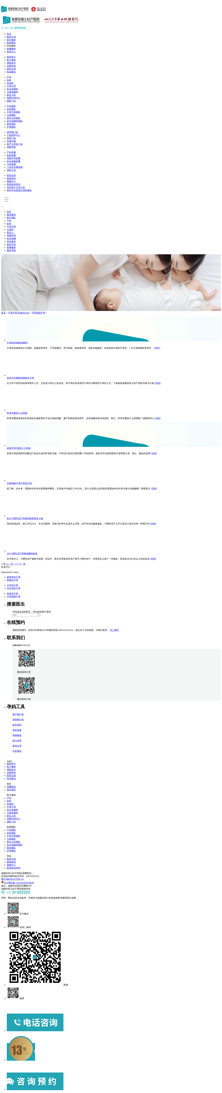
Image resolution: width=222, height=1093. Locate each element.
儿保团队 (11, 115)
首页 (9, 34)
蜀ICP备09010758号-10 (12, 879)
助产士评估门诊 (15, 144)
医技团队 (11, 124)
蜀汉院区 (11, 790)
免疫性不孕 (12, 593)
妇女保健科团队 (15, 121)
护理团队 (11, 127)
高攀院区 (11, 787)
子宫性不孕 (12, 585)
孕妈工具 (11, 170)
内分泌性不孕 (13, 588)
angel (9, 761)
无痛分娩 (11, 141)
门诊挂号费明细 (15, 167)
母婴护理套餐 (13, 158)
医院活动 (11, 175)
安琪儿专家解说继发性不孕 (20, 378)
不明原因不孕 (38, 313)
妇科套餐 (11, 155)
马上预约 (114, 630)
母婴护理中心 (13, 98)
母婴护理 (11, 235)
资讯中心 (11, 52)
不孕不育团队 (13, 112)
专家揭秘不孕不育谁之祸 (19, 483)
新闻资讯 (11, 178)
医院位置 (11, 69)
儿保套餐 (11, 164)
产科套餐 (11, 152)
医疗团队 (11, 217)
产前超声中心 (13, 135)
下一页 (22, 564)
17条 (3, 564)
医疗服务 (11, 40)
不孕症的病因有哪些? (17, 343)
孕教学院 (11, 147)
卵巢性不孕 (12, 580)
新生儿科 (11, 95)
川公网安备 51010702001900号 (17, 883)
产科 (9, 77)
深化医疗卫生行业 (16, 187)
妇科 (9, 80)
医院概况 (11, 214)
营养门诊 (11, 138)
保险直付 (11, 63)
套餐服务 (11, 49)
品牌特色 (11, 66)
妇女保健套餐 (13, 161)
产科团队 (11, 106)
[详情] (157, 348)
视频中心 (11, 181)
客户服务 (11, 60)
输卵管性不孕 (13, 577)
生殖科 (10, 83)
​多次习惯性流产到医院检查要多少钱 (25, 518)
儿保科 (10, 229)
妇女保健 (11, 238)
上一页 (9, 564)
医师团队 (11, 43)
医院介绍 (11, 37)
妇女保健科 (12, 89)
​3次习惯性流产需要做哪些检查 (22, 553)
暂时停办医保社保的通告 (19, 190)
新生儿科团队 (13, 118)
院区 (9, 784)
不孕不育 (11, 86)
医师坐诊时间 (13, 184)
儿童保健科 (12, 92)
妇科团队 (11, 109)
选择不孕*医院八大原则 (19, 448)
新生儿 (10, 232)
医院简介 (11, 57)
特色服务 (11, 46)
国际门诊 (11, 101)
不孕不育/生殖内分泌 (18, 313)
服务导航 (11, 250)
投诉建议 (11, 72)
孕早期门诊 (12, 132)
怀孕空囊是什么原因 (17, 413)
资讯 (9, 856)
